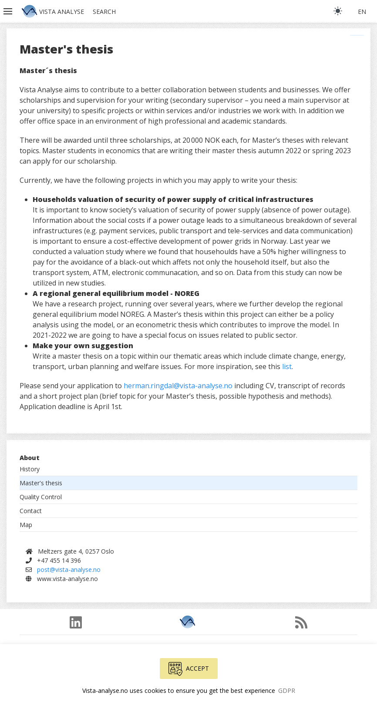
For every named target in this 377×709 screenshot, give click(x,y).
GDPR (286, 690)
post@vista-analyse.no (69, 569)
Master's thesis (41, 483)
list (287, 366)
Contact (31, 511)
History (30, 469)
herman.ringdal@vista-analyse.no (178, 385)
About (30, 458)
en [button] (362, 11)
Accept (188, 669)
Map (26, 525)
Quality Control (41, 497)
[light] (337, 11)
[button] (8, 11)
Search (104, 11)
